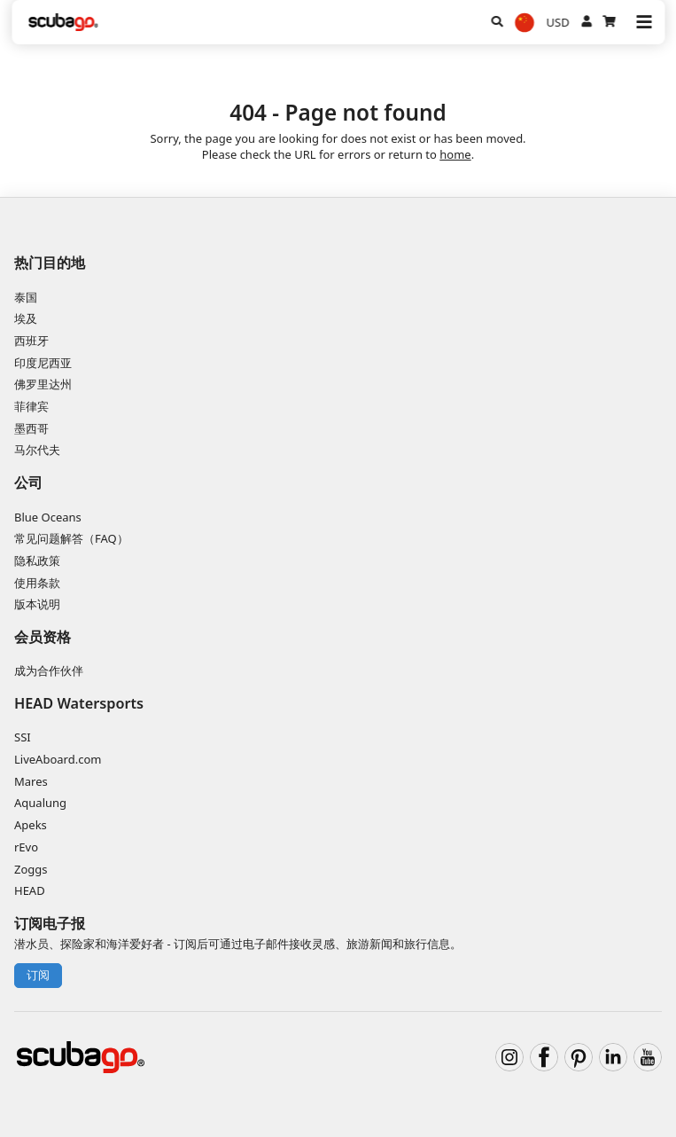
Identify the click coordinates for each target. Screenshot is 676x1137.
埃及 (25, 318)
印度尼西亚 (43, 363)
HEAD (29, 890)
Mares (31, 781)
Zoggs (31, 869)
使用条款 (37, 583)
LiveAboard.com (57, 759)
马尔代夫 (37, 450)
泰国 (25, 297)
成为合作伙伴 (48, 670)
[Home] (63, 22)
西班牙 (31, 341)
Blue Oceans (48, 517)
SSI (22, 737)
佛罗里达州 (43, 384)
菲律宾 (31, 406)
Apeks (30, 825)
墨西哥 (31, 428)
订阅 (38, 975)
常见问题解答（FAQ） (71, 538)
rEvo (26, 847)
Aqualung (40, 803)
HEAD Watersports (79, 703)
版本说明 (37, 604)
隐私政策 (37, 560)
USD (558, 22)
